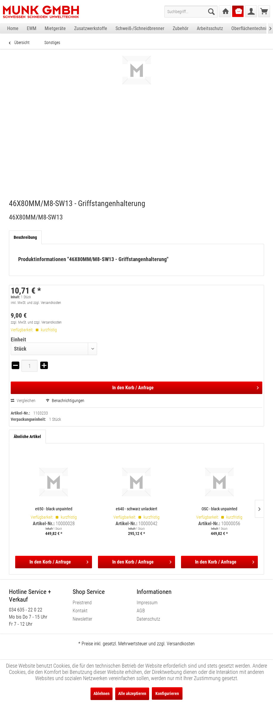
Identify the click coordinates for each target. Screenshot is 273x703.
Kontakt (80, 610)
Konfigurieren (167, 693)
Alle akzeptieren (132, 693)
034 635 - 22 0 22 (25, 610)
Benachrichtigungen (65, 400)
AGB (141, 610)
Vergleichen (23, 400)
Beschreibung (25, 237)
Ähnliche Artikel (27, 436)
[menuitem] (191, 12)
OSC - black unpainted (219, 508)
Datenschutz (148, 619)
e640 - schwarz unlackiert (136, 508)
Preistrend (82, 602)
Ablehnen (101, 693)
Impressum (147, 602)
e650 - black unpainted (53, 508)
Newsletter (82, 619)
